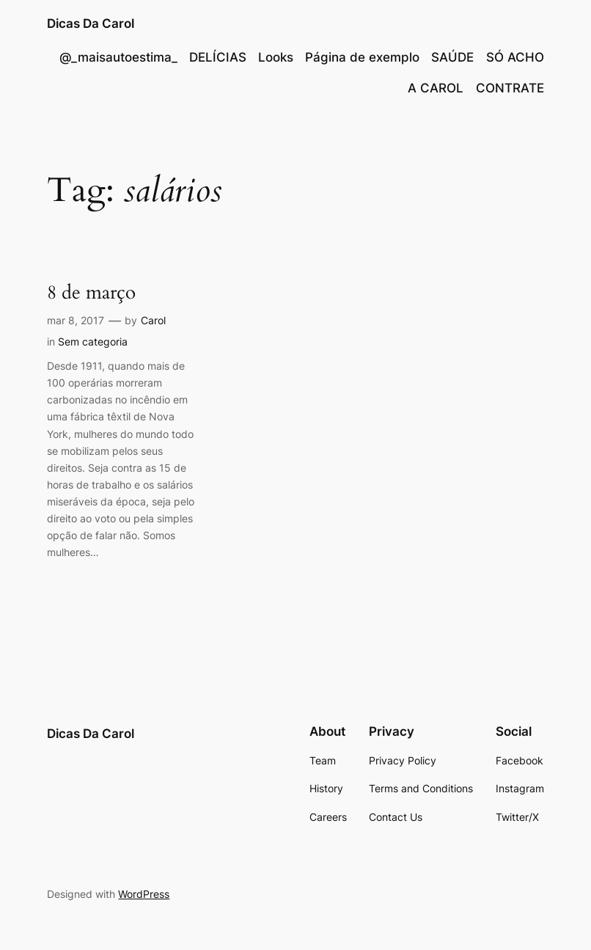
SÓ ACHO (515, 57)
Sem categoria (93, 341)
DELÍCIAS (217, 57)
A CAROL (435, 88)
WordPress (143, 894)
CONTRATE (510, 88)
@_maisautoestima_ (118, 57)
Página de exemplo (362, 57)
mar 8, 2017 (75, 320)
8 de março (91, 292)
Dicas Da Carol (90, 23)
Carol (153, 320)
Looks (275, 57)
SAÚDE (452, 57)
